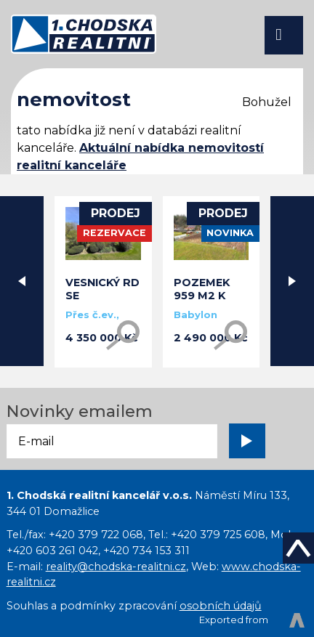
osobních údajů (221, 605)
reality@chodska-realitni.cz (116, 566)
